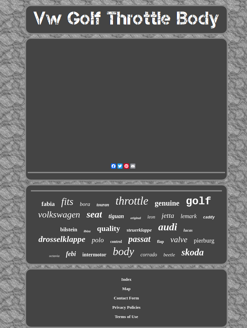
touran (102, 204)
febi (71, 253)
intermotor (94, 254)
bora (85, 204)
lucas (188, 230)
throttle (131, 201)
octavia (54, 256)
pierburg (204, 240)
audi (167, 227)
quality (108, 228)
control (116, 241)
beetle (169, 254)
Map (126, 288)
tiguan (116, 216)
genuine (167, 203)
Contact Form (126, 298)
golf (198, 202)
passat (139, 239)
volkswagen (59, 214)
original (135, 218)
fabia (48, 203)
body (123, 251)
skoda (192, 252)
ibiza (87, 231)
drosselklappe (61, 239)
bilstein (68, 229)
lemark (189, 216)
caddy (209, 217)
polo (98, 240)
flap (160, 241)
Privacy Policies (126, 307)
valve (179, 239)
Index (126, 279)
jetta (167, 215)
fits (67, 201)
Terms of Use (126, 316)
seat (94, 214)
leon (151, 217)
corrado (149, 254)
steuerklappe (139, 230)
